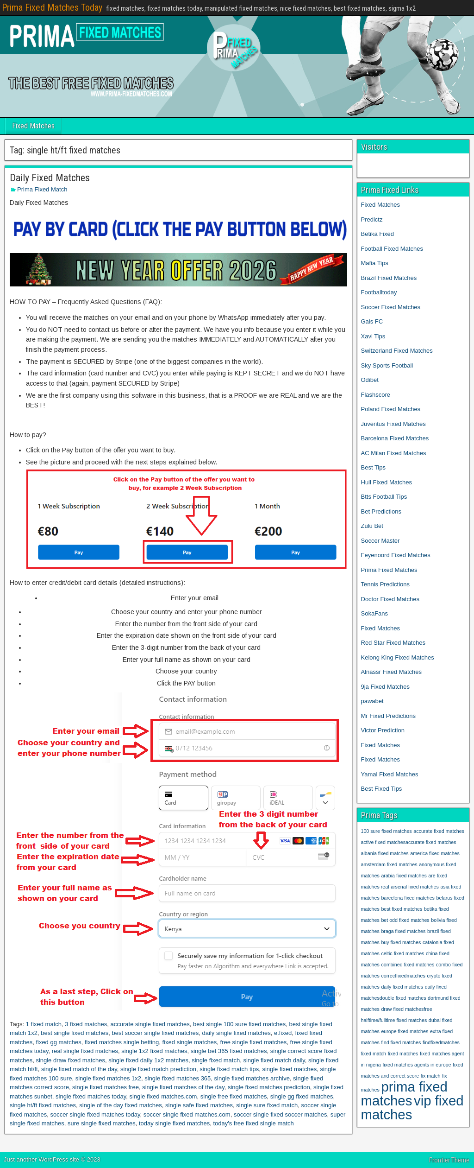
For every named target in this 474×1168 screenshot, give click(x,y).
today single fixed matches (174, 1123)
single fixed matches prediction (269, 1087)
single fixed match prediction (158, 1069)
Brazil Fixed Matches (389, 277)
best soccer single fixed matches (155, 1032)
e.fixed (283, 1032)
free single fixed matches (253, 1042)
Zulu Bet (372, 525)
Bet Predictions (381, 511)
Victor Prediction (383, 730)
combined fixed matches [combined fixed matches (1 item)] (407, 964)
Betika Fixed (377, 233)
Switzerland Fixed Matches (397, 350)
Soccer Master (380, 540)
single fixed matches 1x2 (108, 1078)
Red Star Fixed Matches (393, 642)
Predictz (372, 219)
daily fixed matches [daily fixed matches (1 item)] (402, 987)
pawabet (372, 701)
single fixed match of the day (79, 1069)
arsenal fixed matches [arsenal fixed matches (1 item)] (415, 886)
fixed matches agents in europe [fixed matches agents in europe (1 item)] (416, 1064)
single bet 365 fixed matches (229, 1050)
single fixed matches (289, 1069)
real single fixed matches (85, 1050)
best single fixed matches (74, 1032)
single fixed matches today (91, 1096)
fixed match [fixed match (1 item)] (374, 1053)
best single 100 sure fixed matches (239, 1024)
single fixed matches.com (163, 1096)
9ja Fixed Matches (385, 686)
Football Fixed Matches (392, 248)
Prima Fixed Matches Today (52, 7)
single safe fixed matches (199, 1105)
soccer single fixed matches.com (187, 1114)
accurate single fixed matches (150, 1024)
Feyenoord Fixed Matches (395, 555)
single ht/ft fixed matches (43, 1105)
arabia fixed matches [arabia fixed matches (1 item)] (403, 875)
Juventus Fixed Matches (393, 423)
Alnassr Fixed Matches (391, 671)
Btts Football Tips (384, 496)
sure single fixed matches (102, 1123)
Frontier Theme (449, 1160)
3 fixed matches (86, 1024)
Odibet (370, 379)
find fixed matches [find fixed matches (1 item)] (401, 1042)
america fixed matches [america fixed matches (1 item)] (435, 853)
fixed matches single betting (122, 1042)
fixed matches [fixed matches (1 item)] (403, 1053)
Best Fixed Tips (381, 788)
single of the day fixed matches (120, 1105)
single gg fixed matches (301, 1096)
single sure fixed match (267, 1105)
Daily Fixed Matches (50, 178)
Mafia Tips (374, 263)
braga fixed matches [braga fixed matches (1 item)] (403, 931)
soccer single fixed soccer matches (280, 1114)
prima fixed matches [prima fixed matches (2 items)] (404, 1093)
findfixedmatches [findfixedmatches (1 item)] (441, 1042)
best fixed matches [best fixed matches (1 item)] (401, 909)
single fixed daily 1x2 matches (148, 1060)
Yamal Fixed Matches (390, 774)
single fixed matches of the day (183, 1087)
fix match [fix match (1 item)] (431, 1076)
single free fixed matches (233, 1096)
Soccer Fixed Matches (391, 307)
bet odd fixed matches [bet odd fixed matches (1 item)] (405, 920)
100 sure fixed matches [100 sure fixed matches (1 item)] (386, 831)
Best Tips (373, 467)
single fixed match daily (274, 1060)
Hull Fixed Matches (386, 482)
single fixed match (216, 1060)
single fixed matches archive (252, 1078)
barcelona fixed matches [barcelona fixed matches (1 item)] (408, 898)
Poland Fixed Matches (391, 409)
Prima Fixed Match (42, 189)
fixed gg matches (58, 1042)
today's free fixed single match (253, 1123)
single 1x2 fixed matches (154, 1050)
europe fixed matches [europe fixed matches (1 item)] (404, 1031)
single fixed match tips (229, 1069)
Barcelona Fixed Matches (395, 438)
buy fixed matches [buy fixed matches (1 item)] (401, 942)
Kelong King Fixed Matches (397, 657)
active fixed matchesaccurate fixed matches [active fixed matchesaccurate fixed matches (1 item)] (408, 842)
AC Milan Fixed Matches (393, 453)
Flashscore (376, 394)
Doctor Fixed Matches (390, 599)
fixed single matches (189, 1042)
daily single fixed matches (236, 1032)
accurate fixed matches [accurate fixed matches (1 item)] (438, 831)
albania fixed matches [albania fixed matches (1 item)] (385, 853)
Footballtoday (379, 292)
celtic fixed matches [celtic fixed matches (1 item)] (402, 953)
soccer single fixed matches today (95, 1114)
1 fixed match (44, 1024)
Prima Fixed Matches (389, 569)
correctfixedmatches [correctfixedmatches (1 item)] (403, 975)
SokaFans (374, 613)
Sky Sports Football (387, 365)
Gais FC (372, 321)
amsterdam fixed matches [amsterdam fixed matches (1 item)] (389, 864)
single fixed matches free (105, 1087)
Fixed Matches (33, 125)
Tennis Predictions (385, 584)
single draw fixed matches (70, 1060)
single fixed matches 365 (177, 1078)
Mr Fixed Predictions (388, 715)
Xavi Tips (373, 336)
